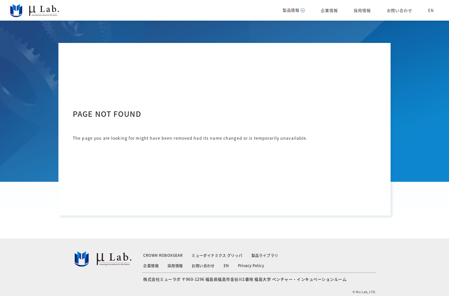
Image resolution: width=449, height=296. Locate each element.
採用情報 (362, 10)
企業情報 (329, 10)
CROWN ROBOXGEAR (163, 255)
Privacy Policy (251, 265)
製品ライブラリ (264, 255)
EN (431, 10)
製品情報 (294, 10)
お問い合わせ (399, 10)
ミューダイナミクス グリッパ (217, 255)
